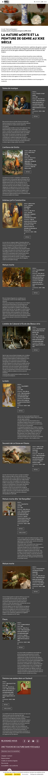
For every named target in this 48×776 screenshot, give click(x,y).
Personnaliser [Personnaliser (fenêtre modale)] (25, 774)
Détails (36, 116)
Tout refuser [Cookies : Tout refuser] (17, 774)
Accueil (3, 29)
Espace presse (5, 758)
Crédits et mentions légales (9, 761)
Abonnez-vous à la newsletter (10, 751)
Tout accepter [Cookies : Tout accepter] (8, 774)
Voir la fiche (22, 532)
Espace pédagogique (11, 29)
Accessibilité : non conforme (9, 765)
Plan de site (4, 763)
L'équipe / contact (6, 756)
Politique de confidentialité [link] (36, 774)
